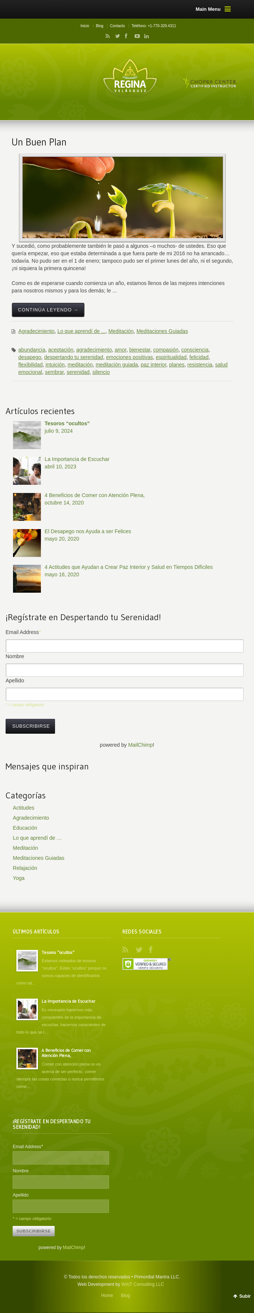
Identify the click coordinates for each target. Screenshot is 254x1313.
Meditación (121, 331)
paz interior (153, 365)
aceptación (61, 350)
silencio (101, 372)
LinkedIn (144, 36)
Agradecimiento (36, 331)
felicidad (198, 357)
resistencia (199, 365)
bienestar (139, 350)
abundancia (31, 350)
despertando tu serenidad (73, 357)
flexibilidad (30, 365)
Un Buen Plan (39, 142)
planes (176, 365)
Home (107, 1295)
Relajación (25, 868)
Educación (25, 828)
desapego (29, 357)
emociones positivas (129, 357)
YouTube (135, 36)
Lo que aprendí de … (37, 838)
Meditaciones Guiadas (162, 331)
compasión (166, 350)
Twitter (116, 36)
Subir (245, 1296)
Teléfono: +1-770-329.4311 (154, 26)
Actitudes (24, 808)
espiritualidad (171, 357)
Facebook (125, 36)
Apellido (15, 680)
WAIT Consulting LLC (142, 1284)
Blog (99, 26)
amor (120, 350)
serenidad (78, 372)
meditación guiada (117, 365)
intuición (54, 365)
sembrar (54, 372)
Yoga (19, 878)
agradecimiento (94, 350)
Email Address (23, 632)
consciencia (195, 350)
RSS (106, 36)
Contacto (117, 26)
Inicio (84, 26)
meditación (80, 365)
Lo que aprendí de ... (81, 331)
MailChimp (140, 745)
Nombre (15, 656)
